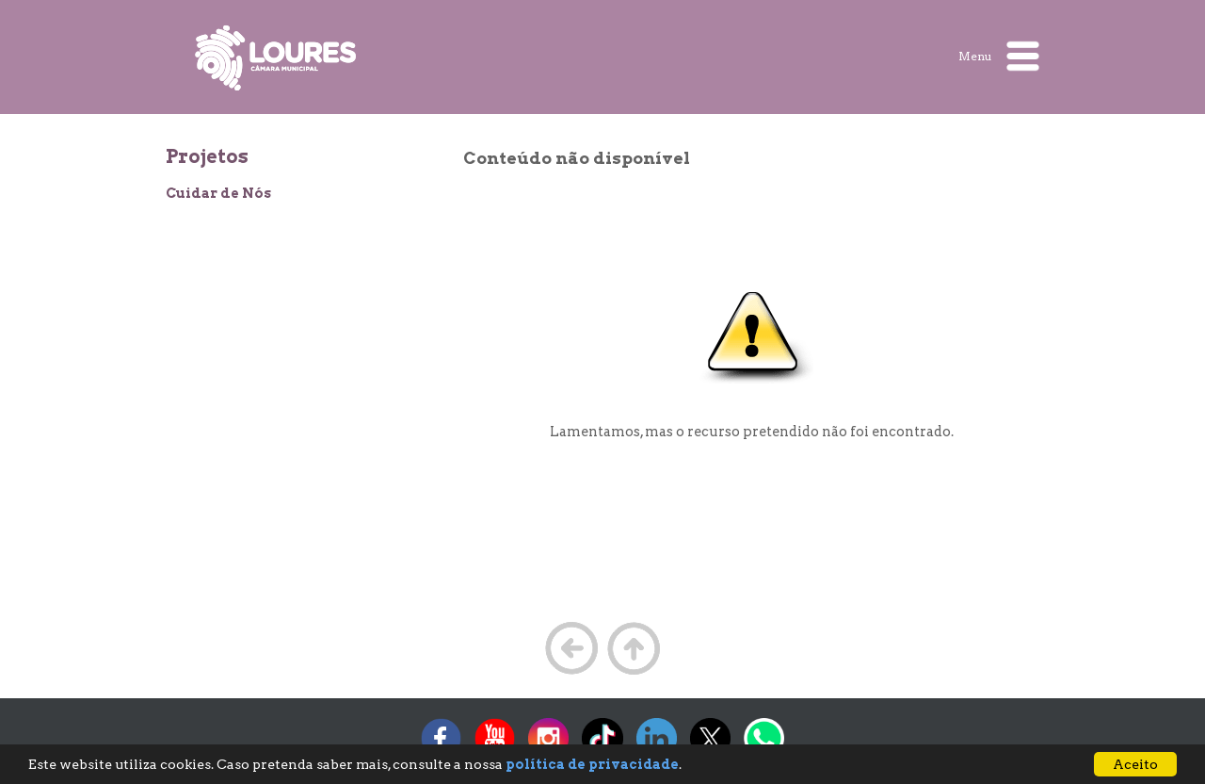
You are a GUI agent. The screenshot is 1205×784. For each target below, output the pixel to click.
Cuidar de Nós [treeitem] (218, 193)
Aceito (1135, 764)
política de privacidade (592, 764)
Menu (998, 56)
